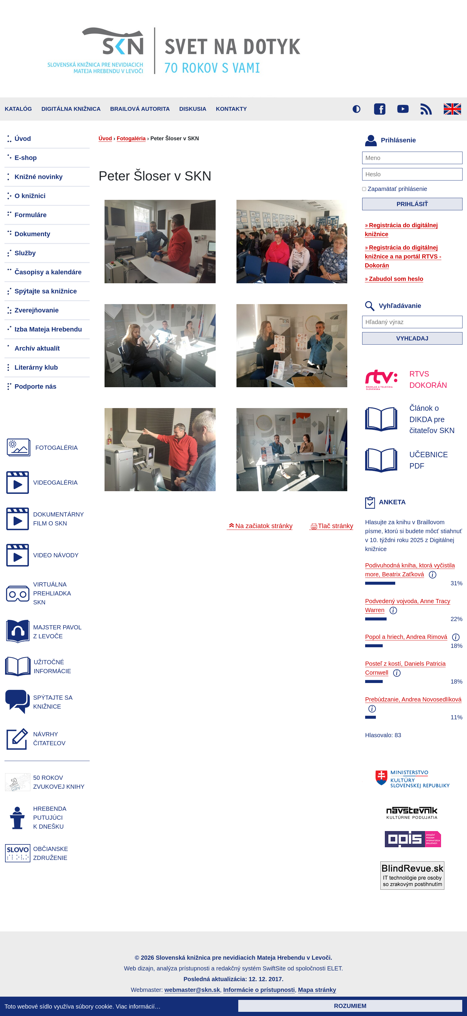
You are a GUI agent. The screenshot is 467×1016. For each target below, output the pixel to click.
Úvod (105, 138)
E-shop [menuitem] (26, 157)
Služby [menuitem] (25, 253)
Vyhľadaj (412, 338)
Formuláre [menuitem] (31, 215)
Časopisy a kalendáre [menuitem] (48, 272)
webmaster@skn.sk (192, 990)
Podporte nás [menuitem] (36, 386)
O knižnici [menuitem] (30, 196)
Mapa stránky (317, 990)
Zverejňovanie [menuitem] (37, 310)
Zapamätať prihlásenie (394, 189)
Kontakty (231, 109)
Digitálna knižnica (71, 109)
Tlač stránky (335, 526)
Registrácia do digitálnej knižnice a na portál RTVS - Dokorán (403, 256)
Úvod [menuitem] (23, 138)
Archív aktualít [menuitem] (37, 348)
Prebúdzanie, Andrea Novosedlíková (413, 699)
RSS (426, 109)
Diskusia (192, 109)
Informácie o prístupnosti (259, 990)
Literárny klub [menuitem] (36, 367)
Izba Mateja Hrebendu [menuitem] (48, 329)
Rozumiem (350, 1006)
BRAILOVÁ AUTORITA (140, 109)
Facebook (379, 109)
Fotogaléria (131, 138)
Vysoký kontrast (356, 109)
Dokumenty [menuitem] (32, 234)
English (452, 109)
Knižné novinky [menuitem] (39, 177)
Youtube (403, 109)
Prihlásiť (412, 204)
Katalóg (18, 109)
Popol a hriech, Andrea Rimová (406, 637)
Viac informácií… (138, 1006)
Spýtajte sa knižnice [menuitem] (46, 291)
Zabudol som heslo (396, 279)
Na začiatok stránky (263, 526)
